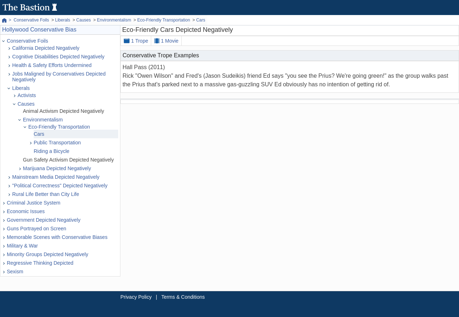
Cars (39, 134)
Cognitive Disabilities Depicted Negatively (58, 56)
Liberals (21, 88)
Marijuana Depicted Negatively (57, 168)
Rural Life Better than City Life (45, 194)
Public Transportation (57, 142)
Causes (26, 104)
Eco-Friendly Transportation (59, 127)
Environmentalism (43, 120)
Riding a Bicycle (52, 151)
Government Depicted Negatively (43, 220)
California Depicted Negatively (46, 48)
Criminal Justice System (33, 203)
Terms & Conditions (183, 297)
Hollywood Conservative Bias (39, 30)
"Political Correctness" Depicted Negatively (59, 185)
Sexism (15, 271)
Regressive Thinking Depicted (40, 263)
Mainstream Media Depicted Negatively (56, 177)
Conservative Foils (27, 41)
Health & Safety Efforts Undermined (52, 65)
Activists (27, 95)
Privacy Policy (136, 297)
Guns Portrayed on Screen (36, 228)
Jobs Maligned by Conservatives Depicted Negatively (59, 76)
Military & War (22, 246)
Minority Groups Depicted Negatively (47, 254)
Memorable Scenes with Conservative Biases (57, 237)
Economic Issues (26, 211)
